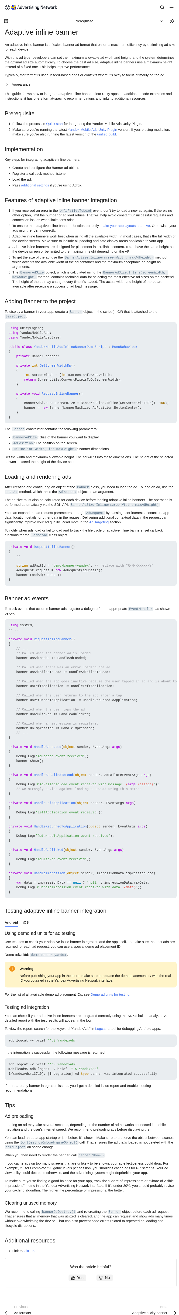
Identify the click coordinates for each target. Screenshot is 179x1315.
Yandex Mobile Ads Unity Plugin (92, 129)
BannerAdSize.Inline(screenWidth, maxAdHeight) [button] (109, 257)
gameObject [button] (15, 1147)
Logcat (100, 1029)
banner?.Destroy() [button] (58, 1212)
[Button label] (171, 7)
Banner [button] (75, 312)
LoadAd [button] (11, 492)
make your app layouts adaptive (125, 226)
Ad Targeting (99, 522)
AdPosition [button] (23, 443)
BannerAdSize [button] (32, 272)
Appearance (21, 84)
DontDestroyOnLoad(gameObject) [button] (49, 1142)
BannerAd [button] (39, 535)
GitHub (29, 1251)
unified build (106, 134)
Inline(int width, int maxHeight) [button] (44, 449)
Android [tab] (11, 922)
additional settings (35, 185)
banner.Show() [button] (91, 1155)
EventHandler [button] (140, 609)
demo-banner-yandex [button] (48, 955)
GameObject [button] (15, 316)
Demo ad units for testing (110, 994)
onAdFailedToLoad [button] (75, 211)
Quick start (54, 124)
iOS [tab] (26, 922)
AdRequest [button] (68, 492)
